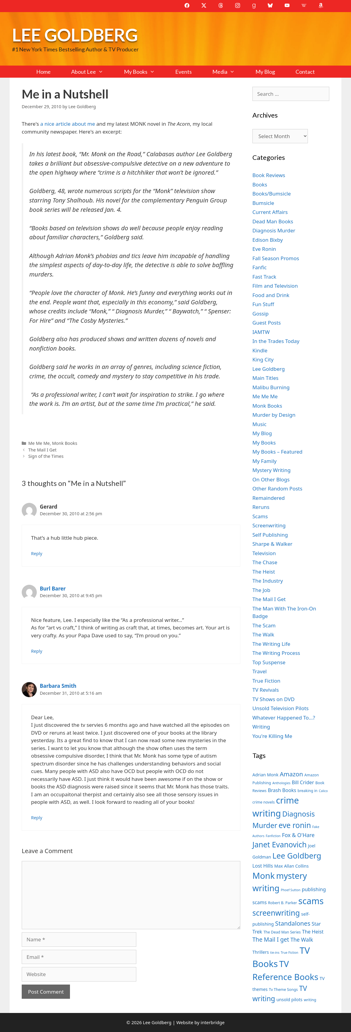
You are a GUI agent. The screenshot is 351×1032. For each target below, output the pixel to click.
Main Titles (265, 377)
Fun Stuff (263, 304)
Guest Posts (266, 322)
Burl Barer (53, 588)
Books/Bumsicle (271, 193)
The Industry (267, 580)
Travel (259, 671)
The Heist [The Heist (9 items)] (313, 931)
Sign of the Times (46, 456)
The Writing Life (271, 643)
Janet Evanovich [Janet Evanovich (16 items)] (279, 844)
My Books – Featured (277, 451)
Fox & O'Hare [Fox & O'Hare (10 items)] (298, 835)
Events (183, 71)
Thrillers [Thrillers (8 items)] (260, 952)
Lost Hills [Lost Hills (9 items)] (262, 865)
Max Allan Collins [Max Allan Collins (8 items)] (291, 866)
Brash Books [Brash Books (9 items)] (282, 790)
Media (228, 72)
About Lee (92, 72)
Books (259, 184)
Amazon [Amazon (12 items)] (291, 774)
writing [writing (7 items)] (310, 999)
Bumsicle (263, 202)
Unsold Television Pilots (280, 708)
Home (43, 71)
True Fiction (266, 680)
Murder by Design (274, 414)
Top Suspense (269, 662)
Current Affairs (270, 212)
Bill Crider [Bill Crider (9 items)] (303, 782)
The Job (261, 590)
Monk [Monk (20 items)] (263, 875)
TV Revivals (265, 689)
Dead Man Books (272, 221)
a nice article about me (67, 123)
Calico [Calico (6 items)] (323, 791)
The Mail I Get (42, 450)
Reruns (260, 506)
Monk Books (64, 443)
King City (263, 359)
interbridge (212, 1022)
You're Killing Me (272, 736)
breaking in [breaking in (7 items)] (308, 790)
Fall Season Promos (275, 258)
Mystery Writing (271, 470)
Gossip (260, 313)
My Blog (265, 71)
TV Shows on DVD (273, 699)
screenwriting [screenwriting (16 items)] (276, 913)
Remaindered (268, 497)
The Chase (264, 562)
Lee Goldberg (75, 34)
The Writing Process (276, 652)
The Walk (263, 634)
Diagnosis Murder (273, 230)
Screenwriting (269, 525)
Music (259, 424)
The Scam (264, 625)
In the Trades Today (275, 341)
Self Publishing (270, 534)
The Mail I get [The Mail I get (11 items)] (270, 939)
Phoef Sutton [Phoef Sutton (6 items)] (290, 890)
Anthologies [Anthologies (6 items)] (281, 783)
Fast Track (264, 276)
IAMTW (261, 331)
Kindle (259, 350)
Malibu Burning (271, 387)
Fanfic (259, 267)
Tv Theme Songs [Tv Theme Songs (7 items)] (283, 989)
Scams (260, 516)
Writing (261, 726)
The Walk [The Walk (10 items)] (301, 939)
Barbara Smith (58, 685)
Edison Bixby (267, 239)
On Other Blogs (270, 479)
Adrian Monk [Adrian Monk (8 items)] (265, 775)
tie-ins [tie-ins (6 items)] (274, 952)
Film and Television (275, 285)
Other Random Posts (277, 488)
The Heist (263, 571)
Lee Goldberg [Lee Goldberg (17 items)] (296, 855)
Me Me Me (39, 443)
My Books (144, 72)
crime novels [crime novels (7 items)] (263, 802)
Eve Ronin (264, 248)
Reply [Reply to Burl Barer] (36, 651)
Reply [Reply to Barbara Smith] (36, 817)
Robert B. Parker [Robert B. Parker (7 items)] (282, 902)
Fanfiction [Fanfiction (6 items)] (273, 836)
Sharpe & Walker (272, 543)
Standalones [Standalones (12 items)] (292, 923)
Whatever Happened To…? (283, 717)
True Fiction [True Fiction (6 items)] (289, 952)
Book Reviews (268, 175)
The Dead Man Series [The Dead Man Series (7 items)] (282, 932)
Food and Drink (270, 295)
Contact (305, 71)
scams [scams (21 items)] (311, 901)
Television (264, 553)
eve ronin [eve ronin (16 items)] (295, 825)
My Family (264, 461)
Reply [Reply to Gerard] (36, 553)
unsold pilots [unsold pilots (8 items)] (289, 999)
